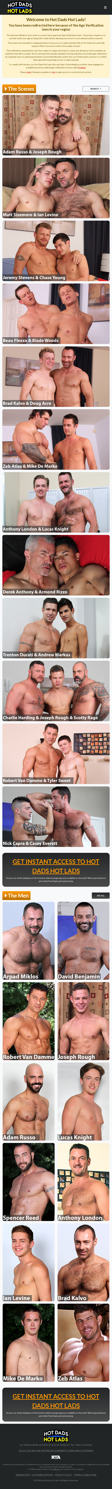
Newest (95, 89)
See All (100, 895)
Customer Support (42, 1475)
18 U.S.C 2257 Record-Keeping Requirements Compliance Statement (56, 1450)
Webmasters (23, 1475)
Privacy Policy (63, 1475)
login (29, 72)
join (53, 72)
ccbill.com (56, 1469)
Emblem (82, 67)
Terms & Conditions (85, 1475)
